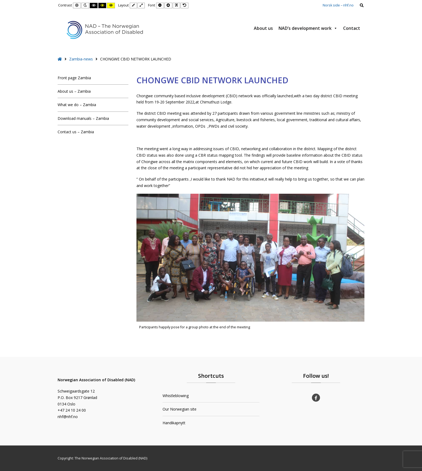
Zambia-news (81, 59)
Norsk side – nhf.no (338, 5)
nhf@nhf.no (68, 416)
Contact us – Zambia (76, 131)
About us (263, 28)
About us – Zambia (74, 91)
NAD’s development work (308, 28)
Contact (351, 28)
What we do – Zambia (77, 104)
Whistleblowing (176, 395)
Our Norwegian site (179, 409)
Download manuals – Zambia (83, 118)
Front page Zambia (74, 77)
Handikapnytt (174, 422)
